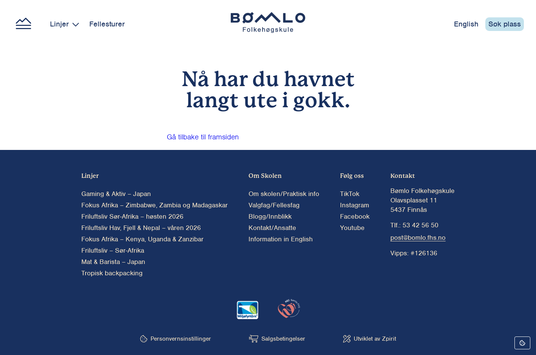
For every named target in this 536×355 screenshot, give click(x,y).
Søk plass (504, 24)
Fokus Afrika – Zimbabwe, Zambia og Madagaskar (154, 205)
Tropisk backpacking (112, 273)
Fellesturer (107, 24)
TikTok (349, 194)
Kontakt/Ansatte (272, 228)
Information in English (281, 239)
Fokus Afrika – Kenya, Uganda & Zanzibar (142, 239)
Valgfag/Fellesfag (274, 205)
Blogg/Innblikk (270, 216)
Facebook (355, 216)
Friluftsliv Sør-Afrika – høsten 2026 (132, 216)
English (466, 24)
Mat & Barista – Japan (113, 262)
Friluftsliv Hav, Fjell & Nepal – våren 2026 (141, 228)
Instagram (354, 205)
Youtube (352, 228)
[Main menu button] (23, 24)
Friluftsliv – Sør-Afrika (112, 250)
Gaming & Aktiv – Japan (116, 194)
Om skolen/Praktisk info (284, 194)
